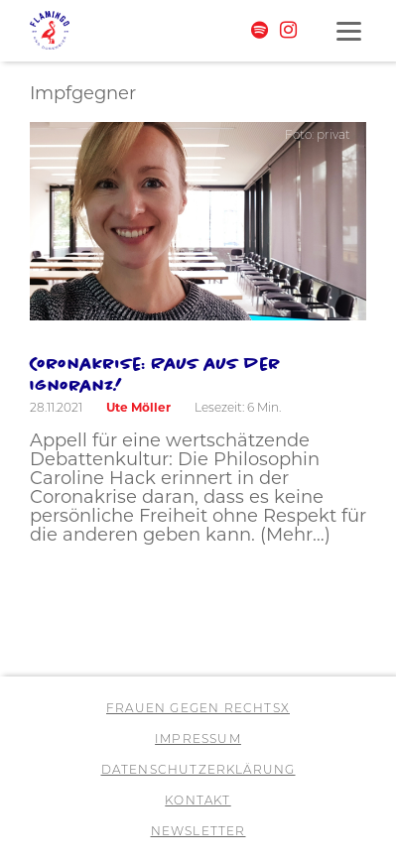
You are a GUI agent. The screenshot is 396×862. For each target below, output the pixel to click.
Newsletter (198, 830)
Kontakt (197, 800)
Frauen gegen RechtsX (198, 707)
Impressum (198, 738)
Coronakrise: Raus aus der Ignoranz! (155, 374)
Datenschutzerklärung (198, 769)
